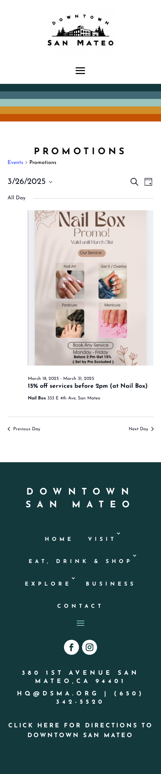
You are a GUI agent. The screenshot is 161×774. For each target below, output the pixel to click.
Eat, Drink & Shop (81, 562)
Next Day (141, 429)
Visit (102, 539)
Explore (48, 584)
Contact (80, 606)
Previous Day (24, 429)
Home (59, 539)
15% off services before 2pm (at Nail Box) (88, 386)
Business (111, 584)
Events (15, 162)
